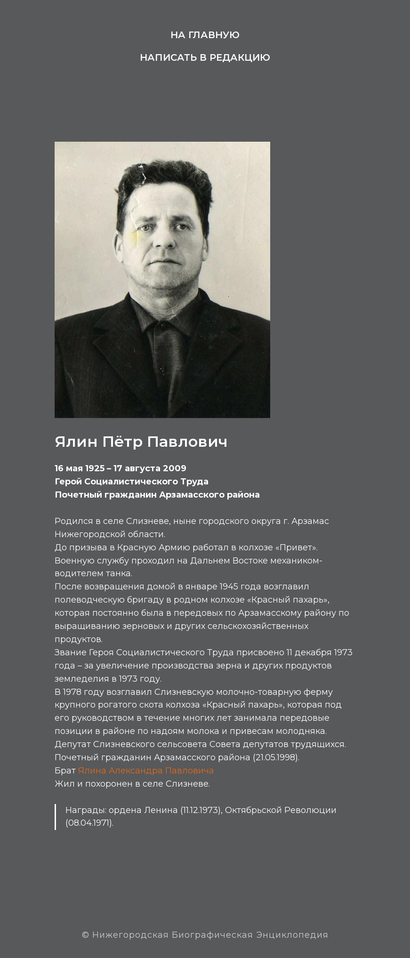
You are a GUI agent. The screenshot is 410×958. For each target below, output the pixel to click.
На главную (205, 34)
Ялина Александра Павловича (146, 770)
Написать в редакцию (205, 57)
